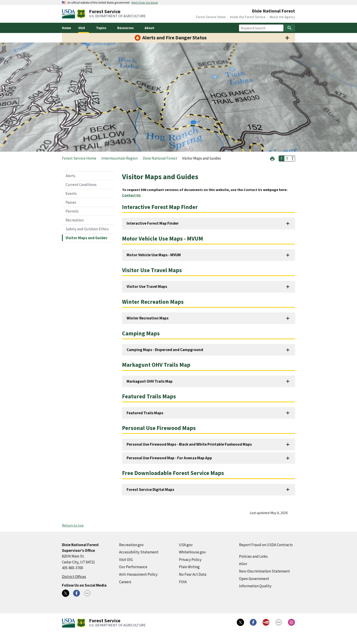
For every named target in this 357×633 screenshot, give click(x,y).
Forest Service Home (211, 16)
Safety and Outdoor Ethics (87, 228)
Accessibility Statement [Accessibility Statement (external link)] (138, 552)
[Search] (289, 28)
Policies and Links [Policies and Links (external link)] (253, 556)
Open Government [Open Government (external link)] (254, 578)
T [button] (281, 158)
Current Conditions (81, 184)
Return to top (73, 525)
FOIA (183, 581)
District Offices (74, 576)
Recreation (75, 220)
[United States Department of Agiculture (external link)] (69, 13)
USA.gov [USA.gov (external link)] (186, 544)
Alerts (70, 175)
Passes (71, 202)
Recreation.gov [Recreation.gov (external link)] (131, 544)
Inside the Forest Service (247, 16)
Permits (72, 211)
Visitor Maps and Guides (86, 237)
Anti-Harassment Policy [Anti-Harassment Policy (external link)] (138, 574)
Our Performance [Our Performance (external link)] (133, 566)
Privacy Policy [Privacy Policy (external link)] (190, 559)
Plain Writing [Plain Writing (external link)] (189, 566)
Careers (125, 581)
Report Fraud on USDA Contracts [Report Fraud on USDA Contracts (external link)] (266, 544)
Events (71, 193)
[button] (272, 158)
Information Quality (255, 585)
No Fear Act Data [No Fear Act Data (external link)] (192, 574)
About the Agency (282, 16)
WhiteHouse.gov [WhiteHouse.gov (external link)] (192, 552)
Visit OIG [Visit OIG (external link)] (126, 559)
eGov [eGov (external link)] (243, 563)
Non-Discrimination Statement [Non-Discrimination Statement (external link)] (264, 571)
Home (66, 28)
